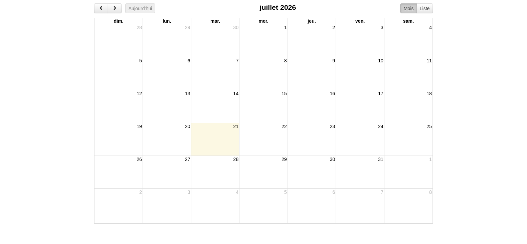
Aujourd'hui (140, 8)
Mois (409, 8)
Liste (425, 8)
